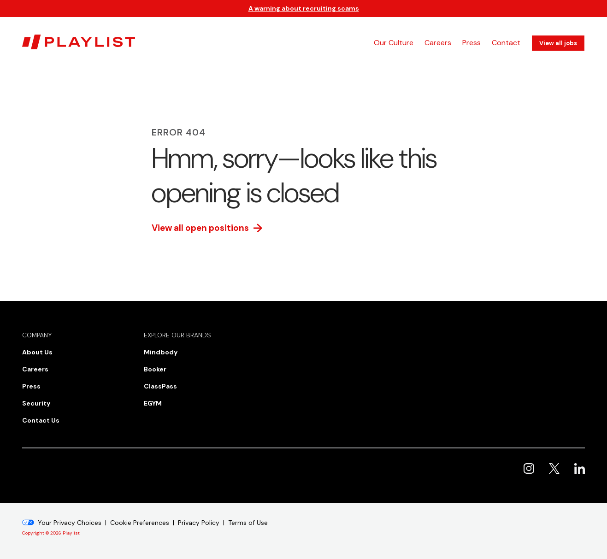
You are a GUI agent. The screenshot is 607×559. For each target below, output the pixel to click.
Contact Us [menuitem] (40, 420)
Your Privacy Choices (69, 522)
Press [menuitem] (31, 386)
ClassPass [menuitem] (160, 386)
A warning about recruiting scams (303, 8)
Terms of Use (248, 522)
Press (471, 42)
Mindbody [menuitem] (160, 352)
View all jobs (558, 43)
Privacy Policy (198, 522)
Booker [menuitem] (155, 369)
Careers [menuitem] (35, 369)
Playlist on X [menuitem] (554, 468)
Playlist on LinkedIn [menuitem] (579, 468)
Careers (437, 42)
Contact (506, 42)
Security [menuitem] (36, 403)
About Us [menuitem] (37, 352)
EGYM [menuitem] (153, 403)
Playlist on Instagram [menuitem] (529, 468)
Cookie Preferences (139, 522)
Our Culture (393, 42)
